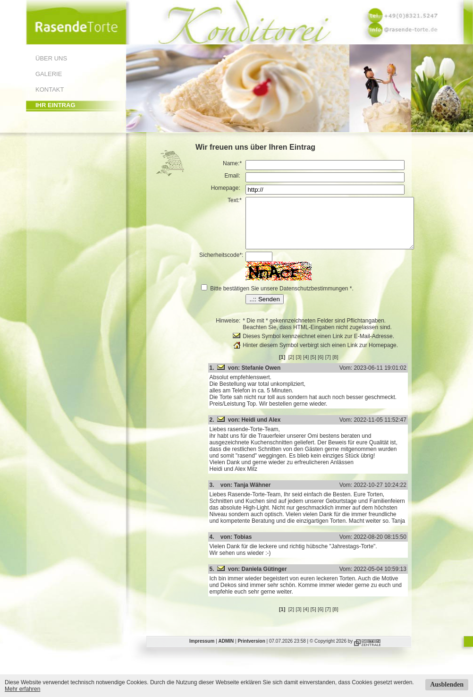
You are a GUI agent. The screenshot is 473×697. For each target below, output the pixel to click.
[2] (301, 367)
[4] (316, 367)
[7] (338, 367)
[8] (345, 367)
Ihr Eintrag (55, 105)
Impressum (201, 651)
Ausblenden (447, 684)
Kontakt (49, 89)
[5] (323, 367)
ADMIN (226, 651)
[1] (292, 367)
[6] (330, 367)
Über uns (51, 58)
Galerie (48, 73)
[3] (308, 367)
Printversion (251, 651)
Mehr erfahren (22, 689)
